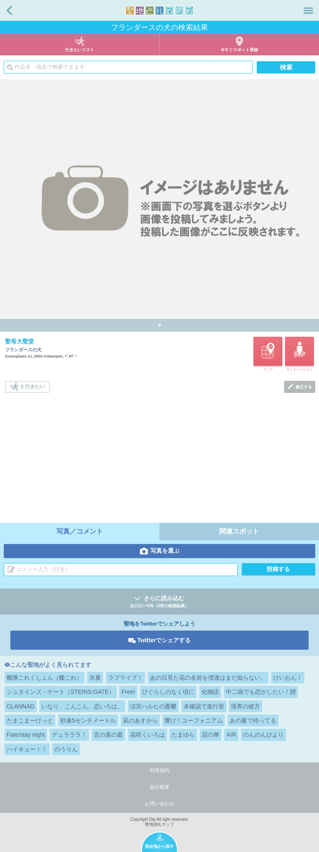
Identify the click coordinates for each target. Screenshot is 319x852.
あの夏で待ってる (253, 720)
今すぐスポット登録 (239, 49)
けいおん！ (287, 677)
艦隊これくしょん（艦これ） (44, 677)
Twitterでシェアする (164, 640)
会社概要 (159, 787)
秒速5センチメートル (88, 720)
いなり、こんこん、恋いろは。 (82, 706)
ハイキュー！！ (27, 749)
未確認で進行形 (204, 706)
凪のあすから (140, 720)
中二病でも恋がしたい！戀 (261, 691)
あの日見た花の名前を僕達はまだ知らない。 (208, 677)
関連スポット (239, 531)
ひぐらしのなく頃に (168, 691)
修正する (303, 387)
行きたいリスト (79, 49)
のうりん (66, 749)
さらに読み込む (159, 602)
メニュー (308, 10)
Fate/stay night (26, 734)
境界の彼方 (245, 706)
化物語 (210, 691)
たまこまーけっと (30, 720)
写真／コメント (79, 531)
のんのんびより (263, 734)
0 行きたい (33, 387)
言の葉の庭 (108, 734)
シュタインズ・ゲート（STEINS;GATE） (61, 691)
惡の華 (210, 734)
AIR (231, 734)
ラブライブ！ (125, 677)
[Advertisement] (160, 455)
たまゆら (183, 734)
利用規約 (159, 770)
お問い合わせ (159, 804)
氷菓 (95, 677)
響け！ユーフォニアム (193, 720)
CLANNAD (20, 706)
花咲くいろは (147, 734)
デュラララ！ (69, 734)
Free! (128, 691)
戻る (9, 10)
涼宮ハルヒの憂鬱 (153, 706)
